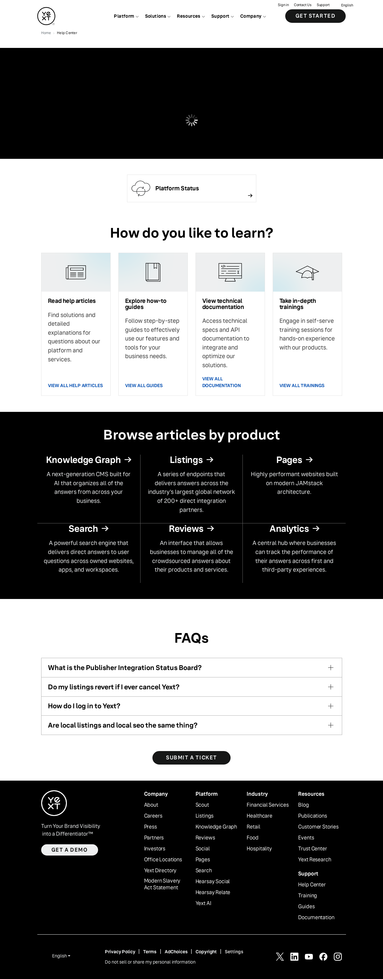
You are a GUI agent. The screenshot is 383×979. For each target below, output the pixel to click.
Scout (202, 805)
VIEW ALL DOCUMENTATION (221, 382)
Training (307, 896)
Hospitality (259, 849)
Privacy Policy (120, 952)
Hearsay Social (213, 881)
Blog (303, 805)
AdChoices (176, 952)
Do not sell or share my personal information (150, 962)
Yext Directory (160, 870)
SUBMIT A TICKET (191, 757)
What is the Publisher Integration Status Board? (125, 667)
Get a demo (69, 850)
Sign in (283, 5)
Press (150, 827)
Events (306, 838)
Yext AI (203, 903)
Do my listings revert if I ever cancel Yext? (113, 687)
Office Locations (163, 860)
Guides (306, 906)
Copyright (206, 952)
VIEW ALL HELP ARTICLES (75, 385)
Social (203, 849)
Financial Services (267, 805)
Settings (234, 952)
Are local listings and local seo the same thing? (122, 725)
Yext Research (314, 860)
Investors (155, 849)
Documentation (316, 917)
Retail (253, 827)
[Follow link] (191, 188)
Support (323, 5)
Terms (149, 952)
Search (204, 870)
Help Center (311, 885)
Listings (205, 816)
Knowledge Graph (216, 827)
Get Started (316, 16)
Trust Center (312, 849)
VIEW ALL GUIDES (144, 385)
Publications (312, 816)
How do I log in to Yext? (84, 706)
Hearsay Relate (213, 892)
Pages (203, 860)
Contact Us (303, 5)
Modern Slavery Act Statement (162, 884)
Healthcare (259, 816)
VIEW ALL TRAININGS (301, 385)
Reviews (205, 838)
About (151, 805)
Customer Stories (318, 827)
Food (252, 838)
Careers (153, 816)
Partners (154, 838)
